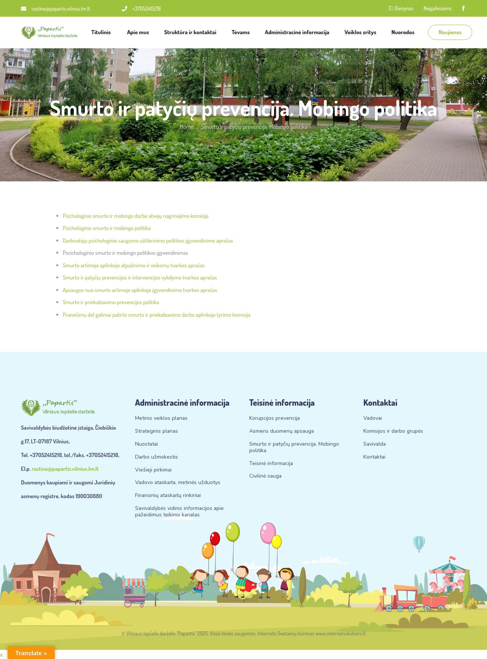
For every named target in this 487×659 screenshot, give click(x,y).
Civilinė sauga (265, 476)
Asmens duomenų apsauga (281, 431)
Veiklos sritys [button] (360, 32)
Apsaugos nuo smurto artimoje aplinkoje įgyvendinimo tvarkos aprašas (140, 290)
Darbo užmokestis (156, 457)
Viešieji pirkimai (153, 470)
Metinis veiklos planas (161, 418)
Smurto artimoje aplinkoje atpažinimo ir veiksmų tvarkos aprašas (134, 265)
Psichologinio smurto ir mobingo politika (107, 228)
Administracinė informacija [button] (297, 32)
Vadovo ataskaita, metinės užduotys (177, 483)
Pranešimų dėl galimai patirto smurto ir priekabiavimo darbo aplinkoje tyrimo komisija (156, 314)
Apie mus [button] (138, 32)
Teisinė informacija (271, 464)
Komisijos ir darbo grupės (393, 431)
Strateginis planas (156, 431)
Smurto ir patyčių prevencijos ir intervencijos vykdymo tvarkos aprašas (140, 277)
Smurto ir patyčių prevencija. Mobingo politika (294, 447)
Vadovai (372, 418)
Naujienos (450, 32)
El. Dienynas (401, 8)
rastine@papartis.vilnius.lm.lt (55, 8)
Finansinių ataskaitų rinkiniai (168, 495)
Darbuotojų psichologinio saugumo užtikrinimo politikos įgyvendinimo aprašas (148, 240)
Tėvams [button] (241, 32)
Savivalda (374, 444)
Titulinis (101, 32)
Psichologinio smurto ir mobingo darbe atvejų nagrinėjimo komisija (135, 215)
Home (187, 126)
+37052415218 (141, 8)
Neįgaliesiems (437, 8)
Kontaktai (374, 457)
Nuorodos (403, 32)
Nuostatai (146, 444)
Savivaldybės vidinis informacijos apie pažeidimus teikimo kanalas (179, 511)
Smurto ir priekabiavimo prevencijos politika (111, 302)
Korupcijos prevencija (274, 418)
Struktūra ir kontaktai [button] (190, 32)
